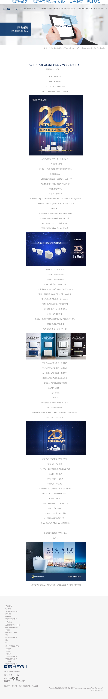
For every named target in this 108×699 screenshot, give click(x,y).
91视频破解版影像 (11, 659)
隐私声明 (7, 686)
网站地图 (35, 686)
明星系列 (40, 9)
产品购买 (73, 9)
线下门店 (8, 616)
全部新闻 (8, 654)
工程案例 (8, 661)
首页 (45, 48)
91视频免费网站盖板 (11, 627)
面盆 (6, 642)
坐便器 (7, 630)
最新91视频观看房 (11, 637)
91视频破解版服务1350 (12, 611)
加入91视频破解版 (97, 9)
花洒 (6, 635)
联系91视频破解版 (11, 619)
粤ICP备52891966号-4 (97, 688)
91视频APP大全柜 (11, 632)
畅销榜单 (46, 9)
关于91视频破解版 (83, 9)
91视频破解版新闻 (68, 48)
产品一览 (53, 9)
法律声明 (14, 686)
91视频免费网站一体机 (12, 625)
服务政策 (8, 614)
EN (106, 9)
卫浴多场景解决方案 (29, 9)
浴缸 (6, 640)
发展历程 (8, 651)
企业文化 (8, 649)
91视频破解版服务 (63, 9)
